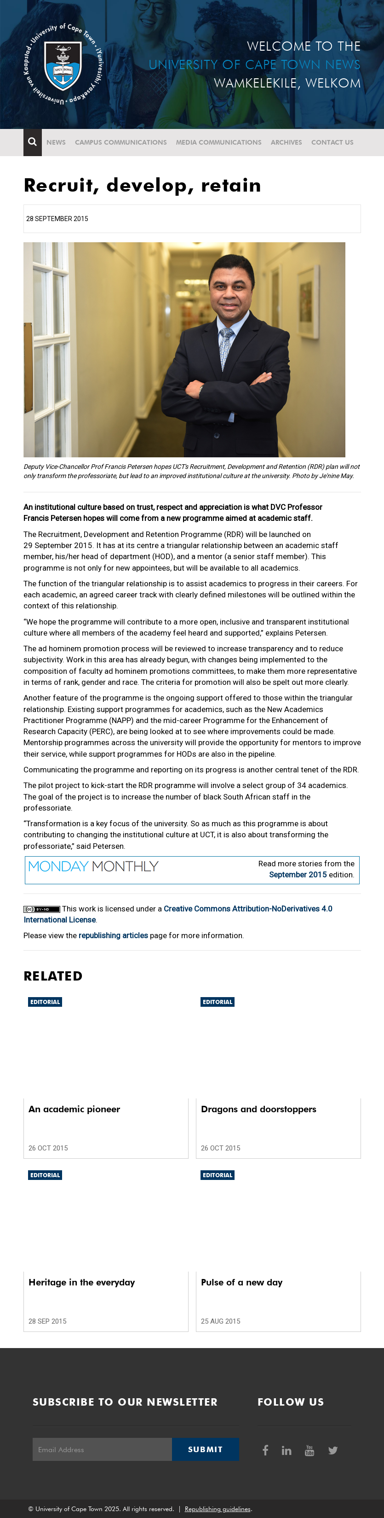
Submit (205, 1449)
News (56, 142)
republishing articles (113, 935)
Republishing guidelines (218, 1508)
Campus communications (121, 142)
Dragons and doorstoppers (258, 1109)
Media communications (219, 142)
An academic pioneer (74, 1109)
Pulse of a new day (241, 1282)
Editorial (45, 1001)
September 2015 (298, 874)
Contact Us (332, 142)
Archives (286, 142)
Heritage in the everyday (82, 1282)
